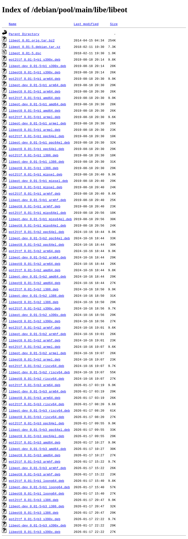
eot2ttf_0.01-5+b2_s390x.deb (34, 308)
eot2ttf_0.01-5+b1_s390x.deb (34, 59)
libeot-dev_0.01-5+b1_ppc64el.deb (39, 142)
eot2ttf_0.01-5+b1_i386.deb (34, 155)
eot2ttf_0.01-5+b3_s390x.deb (34, 519)
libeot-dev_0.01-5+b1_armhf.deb (37, 200)
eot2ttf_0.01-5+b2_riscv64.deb (36, 366)
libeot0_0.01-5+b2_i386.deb (34, 302)
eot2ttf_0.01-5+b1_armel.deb (34, 117)
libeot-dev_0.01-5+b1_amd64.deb (37, 104)
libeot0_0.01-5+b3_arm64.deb (34, 397)
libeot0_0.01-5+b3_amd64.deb (34, 455)
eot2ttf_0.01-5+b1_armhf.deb (34, 193)
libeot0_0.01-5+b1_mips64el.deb (37, 225)
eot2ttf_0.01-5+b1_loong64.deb (36, 480)
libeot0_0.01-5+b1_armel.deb (34, 129)
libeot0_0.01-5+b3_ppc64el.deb (36, 436)
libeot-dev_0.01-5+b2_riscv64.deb (39, 372)
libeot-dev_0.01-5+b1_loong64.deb (39, 487)
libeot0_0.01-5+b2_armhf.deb (34, 340)
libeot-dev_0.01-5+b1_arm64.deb (37, 85)
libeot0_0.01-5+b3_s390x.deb (34, 531)
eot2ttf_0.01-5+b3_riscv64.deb (36, 404)
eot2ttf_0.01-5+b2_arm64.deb (34, 251)
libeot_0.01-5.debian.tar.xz (34, 46)
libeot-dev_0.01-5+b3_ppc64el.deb (39, 429)
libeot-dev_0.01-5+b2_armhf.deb (37, 334)
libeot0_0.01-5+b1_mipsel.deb (35, 187)
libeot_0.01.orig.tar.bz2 (32, 40)
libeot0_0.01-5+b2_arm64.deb (34, 263)
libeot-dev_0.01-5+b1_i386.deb (36, 161)
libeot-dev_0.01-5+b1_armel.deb (37, 123)
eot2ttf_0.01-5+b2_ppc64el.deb (36, 231)
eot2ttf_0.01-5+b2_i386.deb (34, 289)
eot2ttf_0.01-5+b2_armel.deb (34, 346)
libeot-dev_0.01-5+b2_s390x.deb (37, 314)
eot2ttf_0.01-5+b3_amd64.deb (34, 442)
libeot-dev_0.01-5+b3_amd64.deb (37, 448)
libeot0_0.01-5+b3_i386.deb (34, 512)
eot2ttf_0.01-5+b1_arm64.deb (34, 78)
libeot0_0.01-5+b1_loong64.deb (36, 493)
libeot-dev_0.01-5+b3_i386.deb (36, 506)
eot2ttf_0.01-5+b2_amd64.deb (34, 270)
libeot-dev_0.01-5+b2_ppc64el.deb (39, 238)
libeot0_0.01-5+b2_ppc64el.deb (36, 244)
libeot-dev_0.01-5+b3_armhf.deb (37, 468)
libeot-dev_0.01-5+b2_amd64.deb (37, 276)
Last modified (86, 24)
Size (114, 24)
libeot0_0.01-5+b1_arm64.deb (34, 91)
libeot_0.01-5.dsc (25, 53)
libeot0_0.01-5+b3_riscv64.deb (36, 417)
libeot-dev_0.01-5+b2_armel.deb (37, 353)
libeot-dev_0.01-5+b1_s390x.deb (37, 66)
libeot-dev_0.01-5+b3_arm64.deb (37, 391)
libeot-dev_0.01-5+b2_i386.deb (36, 295)
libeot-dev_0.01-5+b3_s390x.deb (37, 525)
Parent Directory (24, 34)
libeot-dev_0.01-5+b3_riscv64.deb (39, 410)
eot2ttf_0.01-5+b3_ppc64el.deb (36, 423)
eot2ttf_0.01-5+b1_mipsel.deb (35, 174)
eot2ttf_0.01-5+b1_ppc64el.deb (36, 136)
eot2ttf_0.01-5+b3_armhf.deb (34, 461)
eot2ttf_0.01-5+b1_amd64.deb (34, 97)
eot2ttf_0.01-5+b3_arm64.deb (34, 385)
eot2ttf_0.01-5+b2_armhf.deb (34, 327)
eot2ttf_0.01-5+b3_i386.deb (34, 500)
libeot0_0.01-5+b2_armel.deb (34, 359)
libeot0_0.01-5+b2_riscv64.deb (36, 378)
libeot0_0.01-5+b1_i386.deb (34, 168)
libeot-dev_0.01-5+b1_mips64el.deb (40, 219)
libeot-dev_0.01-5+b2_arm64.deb (37, 257)
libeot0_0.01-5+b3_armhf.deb (34, 474)
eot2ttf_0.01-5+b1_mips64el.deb (37, 212)
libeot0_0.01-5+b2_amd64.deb (34, 283)
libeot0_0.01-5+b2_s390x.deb (34, 321)
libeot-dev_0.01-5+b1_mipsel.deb (38, 180)
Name (12, 24)
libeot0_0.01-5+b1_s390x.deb (34, 72)
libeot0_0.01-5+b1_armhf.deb (34, 206)
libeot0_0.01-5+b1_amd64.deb (34, 110)
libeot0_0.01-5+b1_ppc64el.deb (36, 149)
